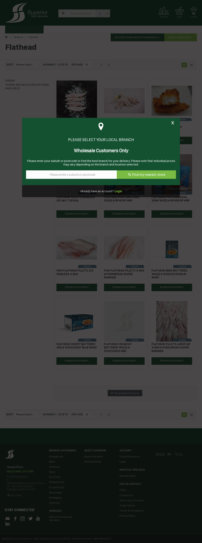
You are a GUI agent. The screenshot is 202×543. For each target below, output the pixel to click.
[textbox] (71, 174)
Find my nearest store (148, 175)
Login (118, 191)
